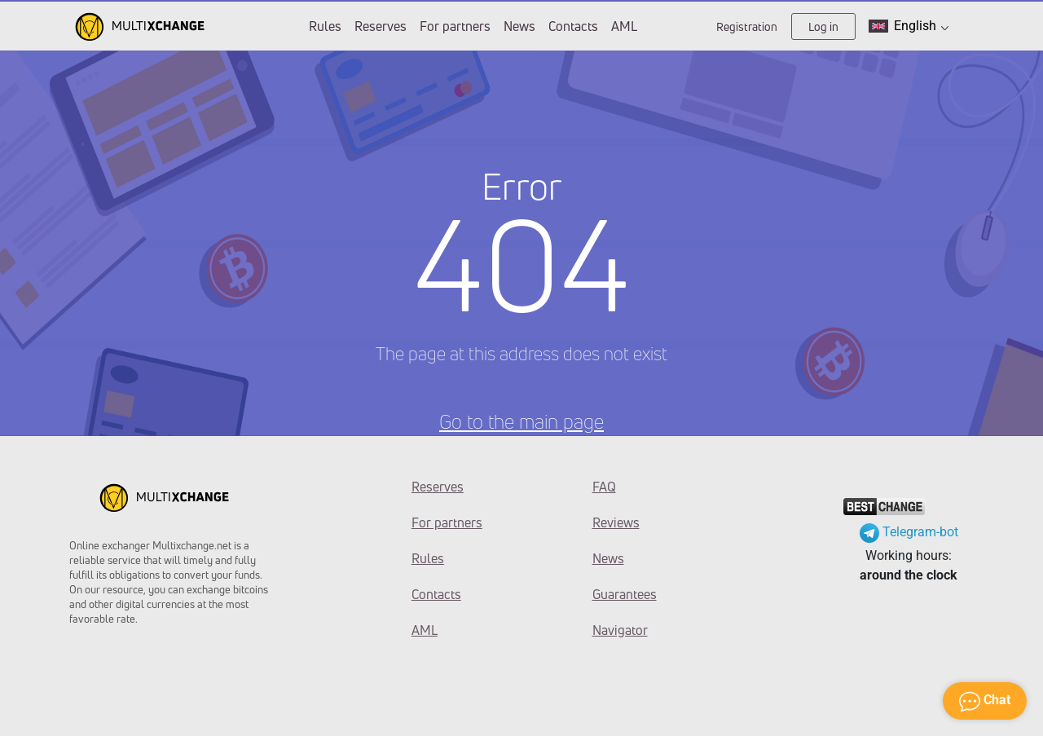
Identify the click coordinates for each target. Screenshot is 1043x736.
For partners (455, 26)
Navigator (620, 630)
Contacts (573, 26)
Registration (746, 26)
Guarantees (624, 594)
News (519, 26)
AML (624, 26)
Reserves (380, 26)
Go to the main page (521, 421)
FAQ (604, 487)
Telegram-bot (909, 532)
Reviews (616, 522)
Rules (325, 26)
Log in (823, 26)
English (908, 26)
